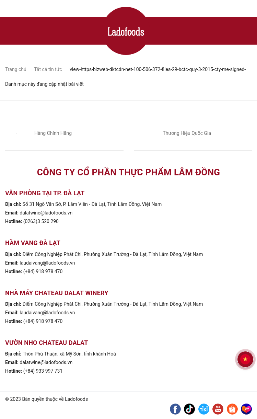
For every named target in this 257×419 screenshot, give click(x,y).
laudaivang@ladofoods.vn (47, 263)
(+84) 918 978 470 (43, 271)
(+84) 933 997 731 (43, 371)
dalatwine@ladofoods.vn (46, 213)
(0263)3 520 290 (41, 221)
